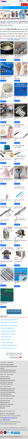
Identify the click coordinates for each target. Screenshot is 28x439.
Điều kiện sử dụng (5, 406)
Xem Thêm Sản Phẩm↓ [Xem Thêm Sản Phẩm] (14, 311)
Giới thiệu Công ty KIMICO (7, 364)
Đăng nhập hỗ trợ (4, 402)
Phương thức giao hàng (6, 384)
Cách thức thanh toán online (7, 396)
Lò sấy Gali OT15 (18, 261)
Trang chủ (4, 22)
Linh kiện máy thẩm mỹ (8, 348)
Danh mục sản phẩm (5, 8)
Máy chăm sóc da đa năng (9, 325)
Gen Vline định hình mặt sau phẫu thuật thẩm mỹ (7, 138)
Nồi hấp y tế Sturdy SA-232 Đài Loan (20, 241)
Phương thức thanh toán (6, 382)
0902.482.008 (13, 417)
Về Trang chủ (14, 357)
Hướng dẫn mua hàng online (7, 388)
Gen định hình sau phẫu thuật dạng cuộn (6, 97)
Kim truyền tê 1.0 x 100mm (20, 96)
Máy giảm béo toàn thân (9, 331)
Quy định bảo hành (5, 400)
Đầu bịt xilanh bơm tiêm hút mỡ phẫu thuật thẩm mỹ (7, 76)
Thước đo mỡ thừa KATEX (6, 179)
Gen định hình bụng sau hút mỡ (20, 76)
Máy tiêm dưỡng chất (8, 328)
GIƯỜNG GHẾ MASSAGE (9, 345)
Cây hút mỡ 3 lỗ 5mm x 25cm (19, 159)
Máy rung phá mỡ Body (6, 159)
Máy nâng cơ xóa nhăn (8, 334)
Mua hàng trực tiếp (5, 378)
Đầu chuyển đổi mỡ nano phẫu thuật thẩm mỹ (20, 55)
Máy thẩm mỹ (6, 339)
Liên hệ (2, 368)
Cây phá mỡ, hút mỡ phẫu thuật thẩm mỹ (6, 302)
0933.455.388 (5, 417)
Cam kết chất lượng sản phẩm (8, 370)
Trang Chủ (25, 7)
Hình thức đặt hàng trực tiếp (7, 380)
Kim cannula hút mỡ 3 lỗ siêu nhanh (19, 282)
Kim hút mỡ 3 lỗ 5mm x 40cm (19, 138)
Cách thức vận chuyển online (7, 392)
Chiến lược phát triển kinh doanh (8, 366)
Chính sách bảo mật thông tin (7, 372)
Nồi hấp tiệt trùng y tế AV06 (7, 261)
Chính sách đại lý (4, 376)
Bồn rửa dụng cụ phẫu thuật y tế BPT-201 (7, 118)
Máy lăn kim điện (6, 337)
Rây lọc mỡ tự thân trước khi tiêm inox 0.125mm (7, 55)
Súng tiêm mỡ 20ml (5, 220)
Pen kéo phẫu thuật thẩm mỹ (10, 319)
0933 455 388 (6, 419)
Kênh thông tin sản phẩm (6, 404)
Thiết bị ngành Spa (7, 342)
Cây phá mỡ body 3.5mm (6, 199)
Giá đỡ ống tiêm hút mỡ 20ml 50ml (19, 118)
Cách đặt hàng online (5, 394)
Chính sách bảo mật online (7, 390)
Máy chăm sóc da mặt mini (9, 322)
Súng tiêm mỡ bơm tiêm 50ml (19, 220)
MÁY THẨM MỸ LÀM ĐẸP (13, 22)
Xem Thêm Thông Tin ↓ (14, 39)
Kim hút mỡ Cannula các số (7, 281)
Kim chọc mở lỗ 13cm (19, 199)
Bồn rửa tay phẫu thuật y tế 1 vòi (7, 241)
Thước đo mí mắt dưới (19, 179)
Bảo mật (2, 408)
